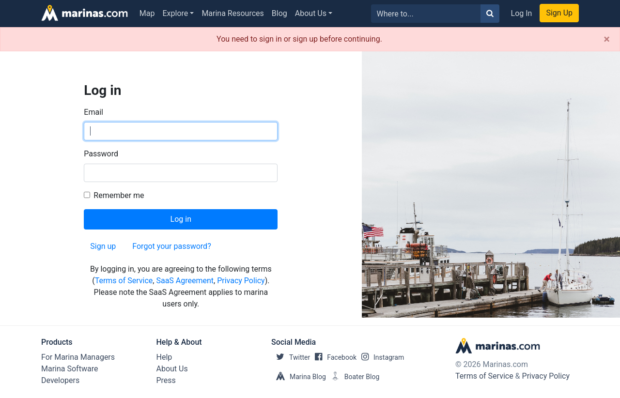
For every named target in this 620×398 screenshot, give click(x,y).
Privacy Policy (241, 280)
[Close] (607, 39)
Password (101, 153)
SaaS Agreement (185, 280)
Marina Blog (298, 377)
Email (93, 112)
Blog (279, 13)
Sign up (103, 246)
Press (166, 380)
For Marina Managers (78, 357)
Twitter (290, 357)
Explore (175, 13)
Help (164, 357)
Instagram (380, 357)
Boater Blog (353, 377)
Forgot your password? (171, 246)
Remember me (118, 195)
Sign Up (559, 12)
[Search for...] (426, 13)
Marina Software (69, 368)
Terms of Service (124, 280)
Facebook (333, 357)
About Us (310, 13)
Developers (60, 380)
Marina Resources (233, 13)
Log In (521, 13)
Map (147, 13)
